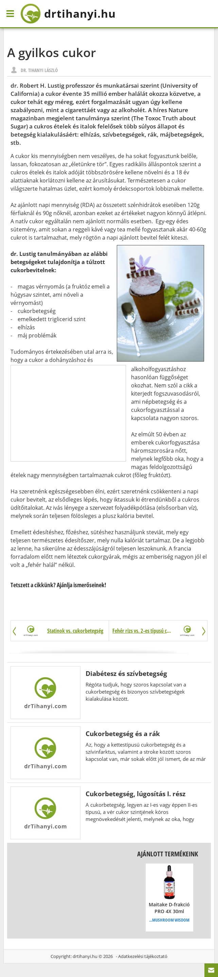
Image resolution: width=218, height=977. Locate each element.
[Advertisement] (68, 413)
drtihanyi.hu (85, 956)
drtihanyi (68, 13)
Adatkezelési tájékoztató (142, 956)
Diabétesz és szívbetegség (126, 673)
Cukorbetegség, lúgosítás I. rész (135, 793)
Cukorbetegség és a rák (123, 733)
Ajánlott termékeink (167, 853)
